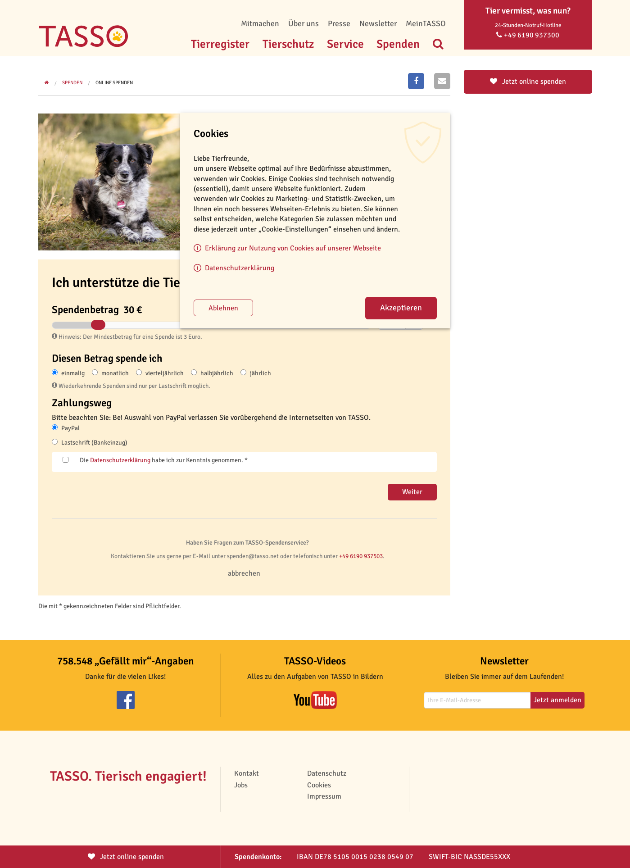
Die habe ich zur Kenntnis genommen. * (164, 460)
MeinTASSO (426, 23)
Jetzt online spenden (528, 81)
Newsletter (378, 23)
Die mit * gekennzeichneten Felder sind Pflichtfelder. (109, 606)
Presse (339, 23)
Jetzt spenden (126, 856)
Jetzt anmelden (557, 699)
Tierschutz (288, 44)
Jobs (241, 785)
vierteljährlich (164, 373)
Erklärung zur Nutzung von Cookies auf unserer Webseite (293, 248)
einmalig (73, 373)
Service (345, 44)
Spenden (398, 44)
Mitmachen (260, 23)
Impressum (324, 796)
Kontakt (246, 773)
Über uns (303, 23)
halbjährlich (216, 373)
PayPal (70, 428)
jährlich (260, 373)
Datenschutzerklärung (120, 460)
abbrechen (244, 573)
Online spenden (114, 83)
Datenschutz (326, 773)
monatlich (115, 373)
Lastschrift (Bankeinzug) (94, 442)
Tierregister (220, 44)
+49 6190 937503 (361, 556)
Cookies (319, 785)
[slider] (98, 325)
